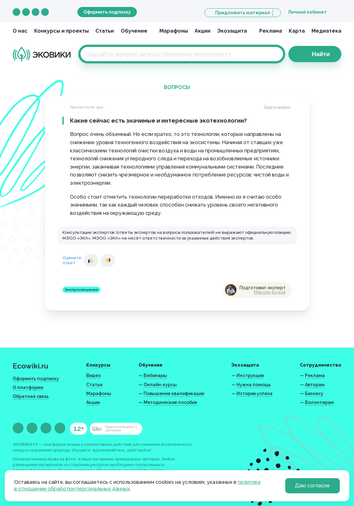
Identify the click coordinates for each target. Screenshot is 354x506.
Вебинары (155, 375)
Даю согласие (312, 486)
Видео (93, 375)
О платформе (28, 387)
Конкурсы (98, 365)
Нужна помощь (253, 384)
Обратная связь (31, 396)
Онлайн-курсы (160, 384)
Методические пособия (170, 402)
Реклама (270, 31)
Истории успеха (254, 393)
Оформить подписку (107, 12)
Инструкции (250, 375)
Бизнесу (314, 393)
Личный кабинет (307, 12)
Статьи (104, 31)
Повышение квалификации (174, 393)
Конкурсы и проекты (61, 31)
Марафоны (173, 31)
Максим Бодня (270, 292)
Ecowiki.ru (30, 366)
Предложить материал (242, 12)
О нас (20, 31)
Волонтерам (319, 402)
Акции (202, 31)
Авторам (315, 384)
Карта (297, 31)
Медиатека (326, 31)
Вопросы (177, 87)
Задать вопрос (277, 107)
